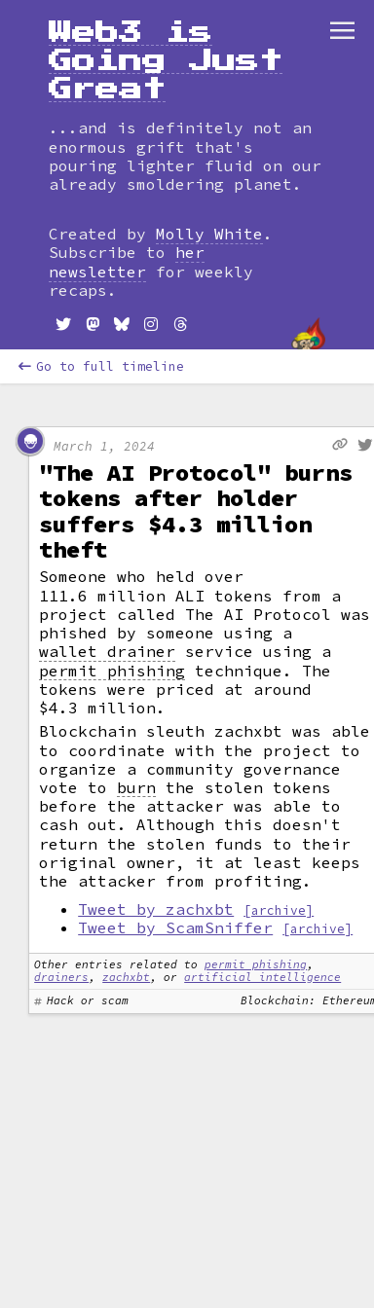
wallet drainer (107, 651)
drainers (61, 977)
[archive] (278, 910)
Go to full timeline (101, 366)
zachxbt (126, 977)
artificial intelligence (262, 977)
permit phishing (112, 671)
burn (136, 788)
